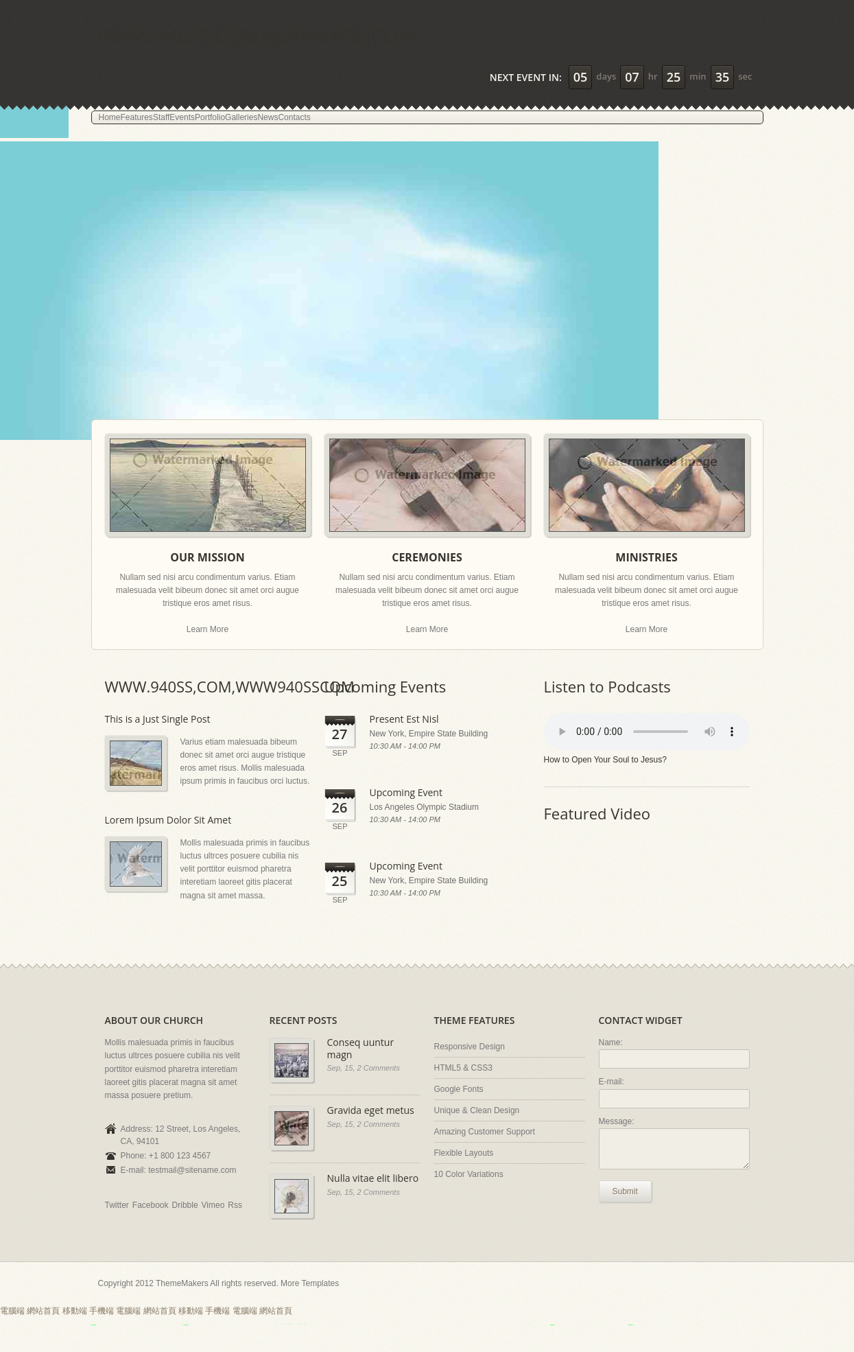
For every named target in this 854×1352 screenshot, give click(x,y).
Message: (616, 1121)
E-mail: (611, 1081)
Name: (611, 1042)
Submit (625, 1191)
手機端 (101, 1311)
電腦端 (12, 1311)
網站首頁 (43, 1311)
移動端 (74, 1311)
